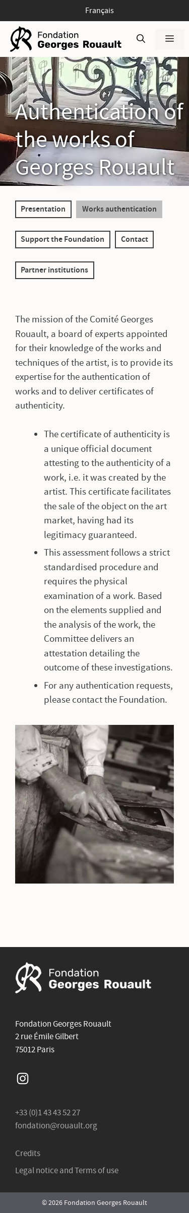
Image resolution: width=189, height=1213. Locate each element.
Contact (134, 239)
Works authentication (119, 209)
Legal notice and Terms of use (66, 1170)
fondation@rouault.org (56, 1125)
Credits (27, 1153)
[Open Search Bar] (141, 39)
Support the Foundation (62, 239)
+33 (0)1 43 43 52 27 (47, 1112)
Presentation (43, 209)
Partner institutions (54, 269)
